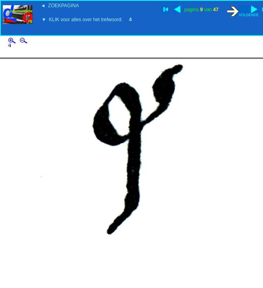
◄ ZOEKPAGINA (60, 5)
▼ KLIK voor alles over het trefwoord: (87, 19)
